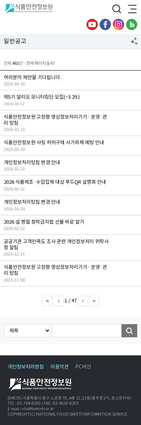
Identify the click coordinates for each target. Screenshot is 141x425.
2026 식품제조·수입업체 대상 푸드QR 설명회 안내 (55, 182)
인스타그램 (118, 24)
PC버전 (83, 367)
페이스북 (105, 24)
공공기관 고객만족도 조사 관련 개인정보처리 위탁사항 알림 (56, 244)
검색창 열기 (116, 9)
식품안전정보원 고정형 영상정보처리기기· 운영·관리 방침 (55, 120)
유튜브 (92, 24)
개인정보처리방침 (26, 367)
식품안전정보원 (31, 9)
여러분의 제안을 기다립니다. (32, 77)
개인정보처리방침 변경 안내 (32, 162)
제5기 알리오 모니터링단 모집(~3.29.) (42, 97)
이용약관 (59, 367)
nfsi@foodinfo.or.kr (38, 409)
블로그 (131, 24)
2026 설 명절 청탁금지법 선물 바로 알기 (44, 222)
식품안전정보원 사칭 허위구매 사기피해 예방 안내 (54, 142)
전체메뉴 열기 (131, 9)
